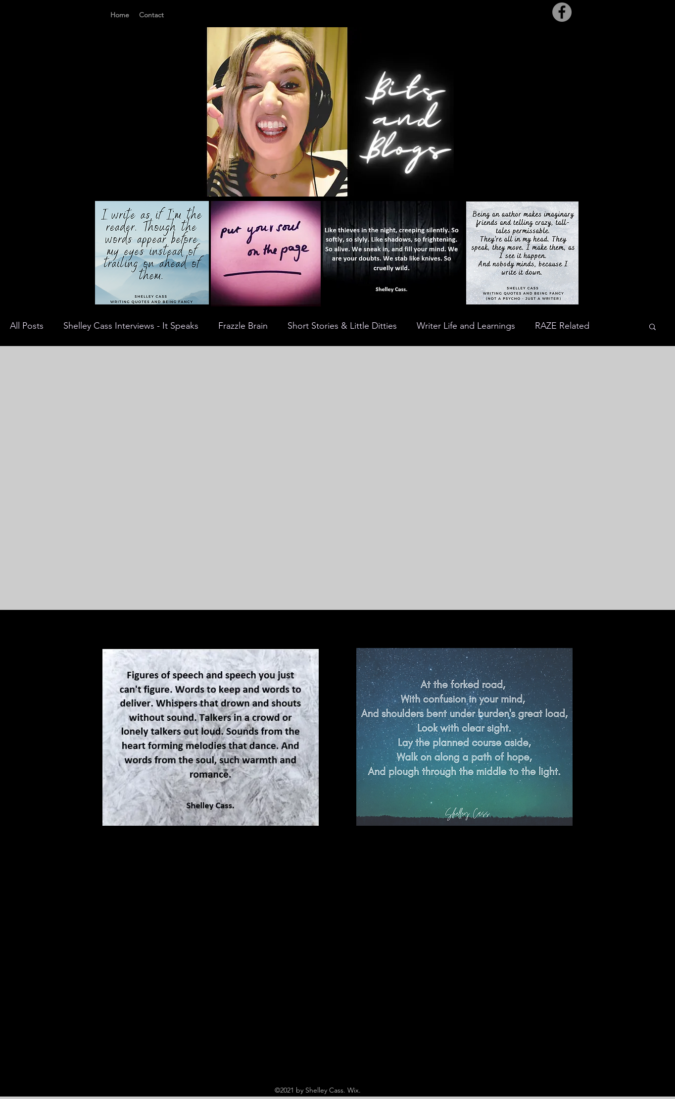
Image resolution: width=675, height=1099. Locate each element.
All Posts (27, 325)
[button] (652, 327)
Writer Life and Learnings (466, 325)
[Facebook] (562, 12)
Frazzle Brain (243, 325)
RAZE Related (562, 325)
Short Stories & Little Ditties (342, 325)
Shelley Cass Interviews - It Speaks (130, 325)
